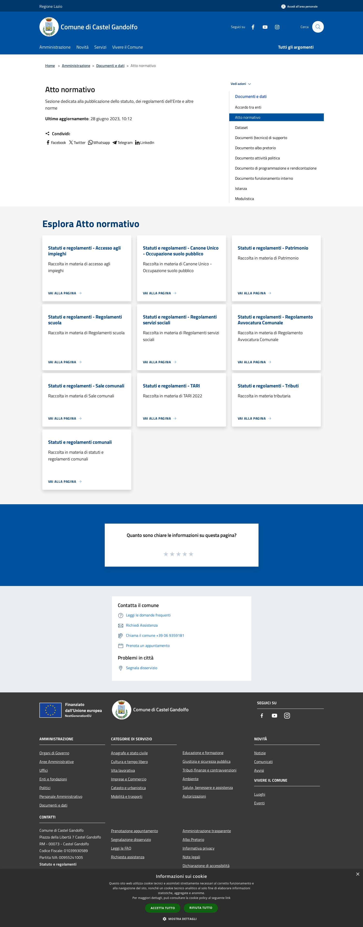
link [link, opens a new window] (227, 898)
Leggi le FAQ (121, 848)
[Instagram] (275, 26)
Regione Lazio (50, 6)
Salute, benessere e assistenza (208, 787)
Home (50, 65)
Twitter (77, 142)
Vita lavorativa (123, 770)
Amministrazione (76, 65)
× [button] (357, 874)
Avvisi (259, 770)
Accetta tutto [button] (163, 908)
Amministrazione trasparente (207, 831)
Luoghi (259, 794)
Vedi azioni (241, 84)
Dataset (241, 127)
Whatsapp (99, 142)
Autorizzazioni (194, 796)
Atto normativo (247, 117)
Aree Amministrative (56, 761)
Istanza (241, 188)
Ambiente (191, 779)
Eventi (259, 803)
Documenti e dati (110, 65)
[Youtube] (263, 26)
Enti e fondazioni (53, 779)
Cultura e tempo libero (129, 761)
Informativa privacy (199, 848)
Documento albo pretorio (255, 148)
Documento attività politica (257, 158)
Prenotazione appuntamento (134, 831)
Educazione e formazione (203, 753)
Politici (45, 788)
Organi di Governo (54, 753)
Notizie (260, 753)
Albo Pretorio (193, 839)
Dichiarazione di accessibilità (206, 865)
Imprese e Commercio (128, 779)
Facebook (55, 142)
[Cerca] (318, 27)
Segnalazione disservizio (131, 839)
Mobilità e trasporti (126, 796)
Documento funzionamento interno (264, 178)
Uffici (43, 770)
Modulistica (244, 198)
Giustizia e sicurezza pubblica (206, 761)
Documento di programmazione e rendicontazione (276, 168)
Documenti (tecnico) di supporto (261, 138)
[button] (181, 918)
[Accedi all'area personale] (299, 6)
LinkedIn (144, 142)
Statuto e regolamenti (57, 864)
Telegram (122, 142)
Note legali (191, 857)
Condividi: (57, 133)
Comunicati (263, 761)
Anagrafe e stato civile (129, 753)
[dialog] (181, 898)
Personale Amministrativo (60, 796)
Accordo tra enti (248, 107)
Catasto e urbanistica (128, 788)
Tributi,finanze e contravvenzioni (210, 770)
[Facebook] (251, 26)
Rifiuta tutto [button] (200, 908)
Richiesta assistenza (127, 857)
